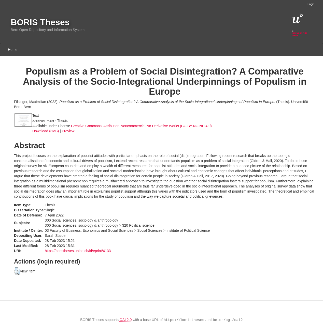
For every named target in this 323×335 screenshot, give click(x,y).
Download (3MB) (45, 131)
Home (12, 50)
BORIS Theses (40, 22)
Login (310, 4)
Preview (68, 131)
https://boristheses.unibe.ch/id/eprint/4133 (78, 251)
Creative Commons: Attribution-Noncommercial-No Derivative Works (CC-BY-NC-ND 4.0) (141, 126)
